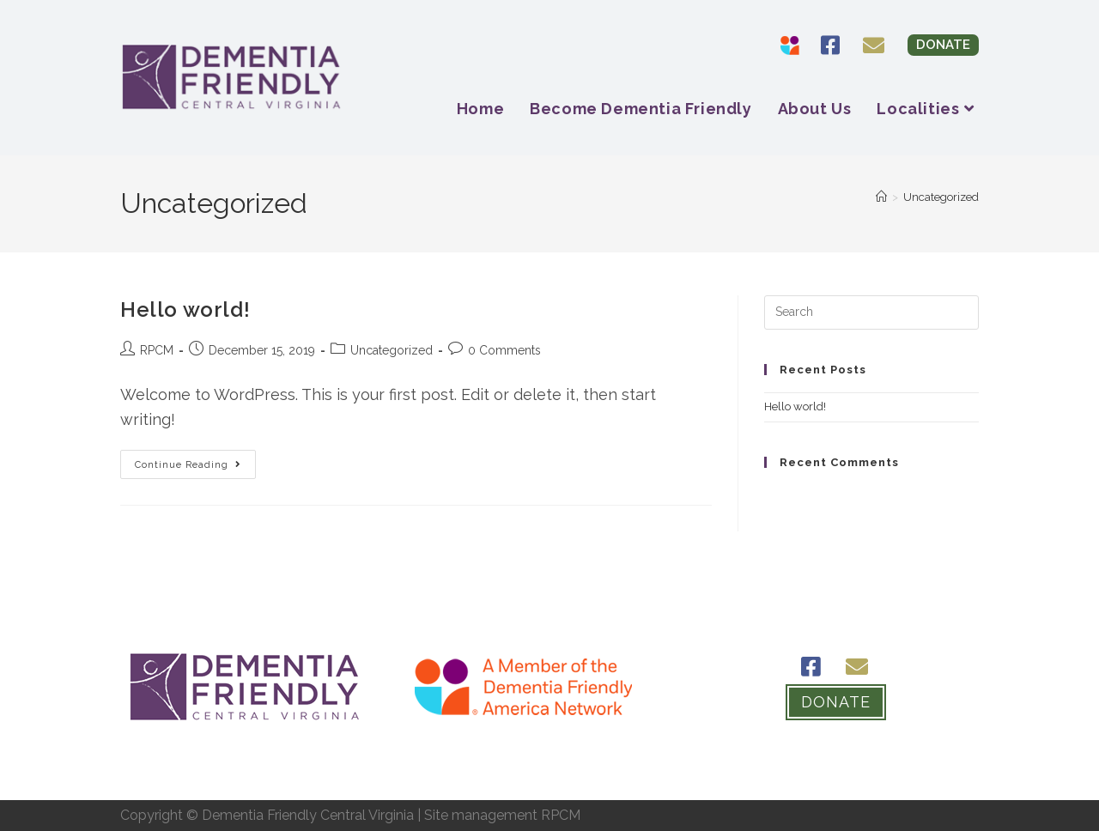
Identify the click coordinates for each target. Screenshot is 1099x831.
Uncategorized (941, 197)
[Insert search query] (871, 312)
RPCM (156, 350)
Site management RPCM (502, 815)
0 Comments (504, 350)
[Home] (881, 197)
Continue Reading (195, 460)
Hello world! (185, 309)
